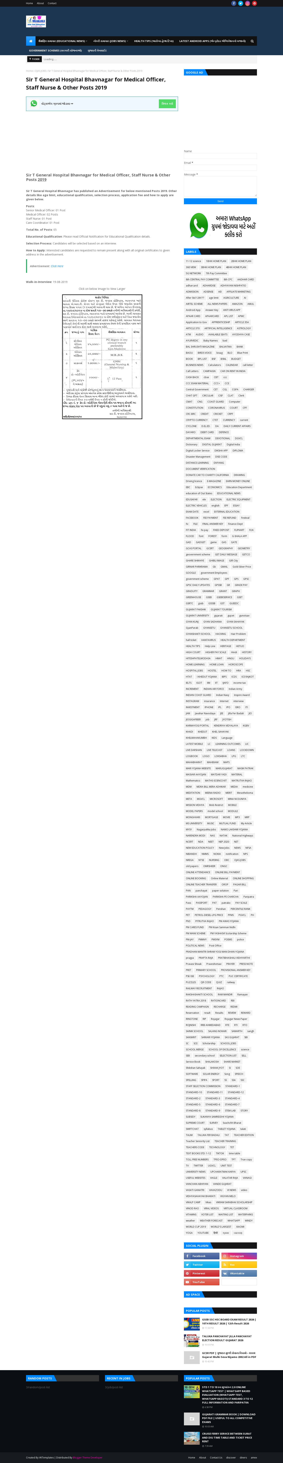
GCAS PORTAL (193, 548)
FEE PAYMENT (210, 517)
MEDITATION (193, 792)
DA (217, 426)
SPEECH (239, 1074)
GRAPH (236, 591)
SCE (196, 1043)
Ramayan (242, 994)
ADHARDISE (209, 285)
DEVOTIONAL (222, 438)
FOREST (212, 536)
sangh (250, 1031)
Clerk (241, 395)
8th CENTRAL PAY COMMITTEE (202, 279)
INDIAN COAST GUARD (198, 695)
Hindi (234, 652)
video (244, 1190)
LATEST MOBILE (194, 744)
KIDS (214, 737)
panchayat (201, 890)
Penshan (221, 909)
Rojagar (215, 1019)
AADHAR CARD (245, 279)
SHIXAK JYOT (217, 1068)
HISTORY (247, 652)
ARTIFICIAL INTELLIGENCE (218, 328)
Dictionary (191, 444)
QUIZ (219, 982)
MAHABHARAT (194, 762)
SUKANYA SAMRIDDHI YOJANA (217, 1116)
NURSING (214, 860)
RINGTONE (192, 1019)
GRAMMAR (208, 591)
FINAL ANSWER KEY (212, 524)
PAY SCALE (241, 902)
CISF (220, 395)
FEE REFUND (229, 517)
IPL (219, 707)
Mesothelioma (245, 792)
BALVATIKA (225, 346)
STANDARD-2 (193, 1098)
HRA (238, 670)
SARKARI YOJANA (210, 1037)
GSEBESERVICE (224, 597)
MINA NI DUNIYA (237, 799)
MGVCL (201, 799)
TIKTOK (220, 1153)
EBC (188, 487)
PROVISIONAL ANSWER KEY (235, 970)
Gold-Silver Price (242, 566)
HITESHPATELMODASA (198, 658)
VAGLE (213, 1178)
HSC (248, 670)
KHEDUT (202, 731)
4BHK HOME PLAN (236, 267)
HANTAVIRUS (208, 640)
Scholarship (209, 1043)
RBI (232, 1000)
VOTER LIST (207, 1214)
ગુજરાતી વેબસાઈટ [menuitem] (97, 50)
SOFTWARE (192, 1074)
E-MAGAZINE (214, 481)
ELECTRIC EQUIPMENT (238, 499)
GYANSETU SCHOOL (231, 627)
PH (252, 915)
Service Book (193, 1061)
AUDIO (199, 334)
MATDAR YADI (219, 774)
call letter (248, 365)
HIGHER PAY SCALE (215, 652)
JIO (250, 713)
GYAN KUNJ (192, 621)
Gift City (233, 560)
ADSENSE (208, 291)
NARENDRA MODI (195, 835)
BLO (230, 352)
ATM (188, 334)
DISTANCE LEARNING (197, 462)
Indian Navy (222, 695)
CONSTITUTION (194, 407)
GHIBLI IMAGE (216, 560)
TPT (233, 1159)
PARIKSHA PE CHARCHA (226, 896)
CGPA (235, 389)
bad (225, 340)
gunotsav (244, 615)
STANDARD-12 (236, 1092)
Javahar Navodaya (205, 713)
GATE (234, 542)
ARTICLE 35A (242, 322)
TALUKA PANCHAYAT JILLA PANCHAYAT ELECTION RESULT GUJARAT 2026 (227, 1338)
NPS (245, 854)
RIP (204, 1019)
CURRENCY (229, 420)
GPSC (246, 579)
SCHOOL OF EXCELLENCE (222, 1049)
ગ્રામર (226, 1233)
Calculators (214, 365)
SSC (243, 1080)
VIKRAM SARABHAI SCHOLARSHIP (234, 1202)
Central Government (197, 389)
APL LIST (228, 316)
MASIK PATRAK (245, 768)
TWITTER (198, 1165)
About (40, 3)
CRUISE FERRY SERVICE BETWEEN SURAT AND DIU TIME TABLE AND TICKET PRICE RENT (227, 1437)
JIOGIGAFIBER (193, 719)
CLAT (230, 395)
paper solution (220, 890)
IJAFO (226, 682)
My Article (246, 823)
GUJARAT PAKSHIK (196, 609)
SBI (246, 1037)
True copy (246, 1159)
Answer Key (211, 310)
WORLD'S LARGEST (221, 1226)
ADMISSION (192, 291)
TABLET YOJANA (226, 1129)
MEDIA (234, 786)
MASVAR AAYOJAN (196, 774)
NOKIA (217, 854)
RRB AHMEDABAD (210, 1025)
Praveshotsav (213, 964)
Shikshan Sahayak (195, 1068)
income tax (239, 682)
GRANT (223, 591)
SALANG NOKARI (217, 1031)
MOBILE (232, 805)
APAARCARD (212, 316)
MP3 (237, 817)
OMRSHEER (209, 866)
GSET (240, 597)
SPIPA (204, 1080)
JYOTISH (226, 719)
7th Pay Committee (216, 273)
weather (190, 1220)
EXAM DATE (192, 511)
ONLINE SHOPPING (243, 878)
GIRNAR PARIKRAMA (197, 566)
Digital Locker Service (198, 450)
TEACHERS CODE (195, 1147)
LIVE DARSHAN (194, 750)
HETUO (240, 646)
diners (243, 1457)
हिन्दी (216, 1233)
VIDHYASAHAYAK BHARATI (200, 1196)
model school (215, 811)
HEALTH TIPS (193, 646)
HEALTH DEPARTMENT (233, 640)
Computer (234, 401)
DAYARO (191, 432)
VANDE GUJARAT (222, 1184)
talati (243, 1129)
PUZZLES (191, 982)
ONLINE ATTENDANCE (198, 872)
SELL (244, 1055)
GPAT (217, 579)
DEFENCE (224, 432)
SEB (188, 1055)
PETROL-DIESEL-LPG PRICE (209, 915)
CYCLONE (191, 426)
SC (187, 1043)
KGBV (246, 725)
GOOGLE (191, 572)
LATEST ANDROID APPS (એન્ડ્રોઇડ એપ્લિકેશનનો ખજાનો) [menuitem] (212, 41)
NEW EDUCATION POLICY (200, 847)
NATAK (223, 835)
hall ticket (191, 640)
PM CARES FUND (195, 927)
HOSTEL (212, 670)
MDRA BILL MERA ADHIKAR (211, 786)
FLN (251, 530)
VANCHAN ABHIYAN (197, 1184)
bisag (219, 352)
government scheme (197, 579)
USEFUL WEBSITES (195, 1178)
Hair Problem (238, 634)
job (207, 719)
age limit (213, 297)
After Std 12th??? (195, 297)
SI (230, 1068)
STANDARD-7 (232, 1104)
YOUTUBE (203, 1233)
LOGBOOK (192, 756)
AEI (220, 291)
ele (204, 499)
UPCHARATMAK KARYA (223, 1171)
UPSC (243, 1171)
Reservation (192, 1012)
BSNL (223, 359)
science (245, 1049)
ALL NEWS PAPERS (217, 304)
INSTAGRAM (192, 701)
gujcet (231, 615)
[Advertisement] (102, 138)
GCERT (210, 548)
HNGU (230, 658)
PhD (188, 921)
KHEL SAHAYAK (220, 731)
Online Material (219, 878)
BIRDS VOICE (205, 352)
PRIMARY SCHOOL (206, 970)
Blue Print (242, 352)
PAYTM (190, 909)
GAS (224, 542)
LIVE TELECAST (214, 750)
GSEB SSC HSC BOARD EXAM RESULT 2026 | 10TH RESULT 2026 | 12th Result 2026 (229, 1321)
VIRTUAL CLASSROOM (235, 1208)
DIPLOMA (238, 450)
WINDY (249, 1220)
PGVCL (242, 915)
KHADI (189, 731)
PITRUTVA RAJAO (204, 921)
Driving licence (194, 481)
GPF (227, 579)
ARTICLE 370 (193, 328)
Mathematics (193, 780)
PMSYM (215, 939)
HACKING (221, 634)
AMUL (250, 304)
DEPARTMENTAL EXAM (198, 438)
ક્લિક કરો (167, 103)
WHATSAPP (234, 1220)
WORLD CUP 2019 (196, 1226)
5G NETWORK (193, 273)
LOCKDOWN (247, 750)
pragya (190, 957)
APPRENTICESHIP (221, 322)
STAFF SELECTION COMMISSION (203, 1086)
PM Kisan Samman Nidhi (222, 927)
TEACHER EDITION (244, 1135)
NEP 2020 (224, 841)
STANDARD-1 (232, 1086)
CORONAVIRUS (216, 407)
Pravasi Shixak (193, 964)
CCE (227, 383)
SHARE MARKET (232, 1061)
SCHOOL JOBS (228, 1043)
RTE (227, 1025)
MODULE (233, 811)
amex (254, 1457)
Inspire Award (242, 695)
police (240, 939)
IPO (228, 707)
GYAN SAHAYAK (235, 621)
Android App (193, 310)
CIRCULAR (207, 395)
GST (222, 603)
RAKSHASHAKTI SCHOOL (199, 994)
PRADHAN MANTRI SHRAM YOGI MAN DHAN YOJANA (215, 951)
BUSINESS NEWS (194, 365)
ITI (246, 707)
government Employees (214, 572)
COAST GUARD (215, 401)
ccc (225, 377)
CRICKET (218, 414)
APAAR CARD (193, 316)
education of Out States (199, 493)
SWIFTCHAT (192, 1129)
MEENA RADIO (213, 792)
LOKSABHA (221, 756)
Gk (214, 566)
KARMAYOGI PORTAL (197, 725)
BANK (240, 346)
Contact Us (216, 1457)
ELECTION (216, 499)
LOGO (206, 756)
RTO (245, 1025)
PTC (221, 976)
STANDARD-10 (194, 1092)
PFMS (231, 915)
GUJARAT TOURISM (221, 609)
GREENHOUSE (193, 597)
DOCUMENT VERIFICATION (200, 469)
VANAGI (247, 1178)
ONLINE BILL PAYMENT (227, 872)
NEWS (237, 847)
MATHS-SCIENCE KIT (216, 780)
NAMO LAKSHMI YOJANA (234, 829)
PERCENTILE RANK (240, 909)
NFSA (248, 847)
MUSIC (210, 823)
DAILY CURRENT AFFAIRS (237, 426)
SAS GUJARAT (232, 1037)
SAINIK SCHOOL (194, 1031)
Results (219, 1012)
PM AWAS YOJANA (229, 921)
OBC (226, 860)
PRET (188, 970)
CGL (225, 389)
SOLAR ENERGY (211, 1074)
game (213, 542)
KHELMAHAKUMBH (196, 737)
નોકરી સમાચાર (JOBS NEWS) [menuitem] (109, 41)
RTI (236, 1025)
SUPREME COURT (195, 1123)
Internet (224, 701)
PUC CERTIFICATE (238, 976)
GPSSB (218, 585)
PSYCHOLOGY (207, 976)
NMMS (205, 854)
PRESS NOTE (246, 964)
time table (234, 1153)
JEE (221, 713)
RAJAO (220, 988)
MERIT (229, 792)
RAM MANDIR (225, 994)
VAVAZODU (215, 1190)
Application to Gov (196, 322)
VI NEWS (231, 1190)
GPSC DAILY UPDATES (198, 585)
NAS (212, 835)
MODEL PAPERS (194, 811)
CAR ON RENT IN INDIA (233, 371)
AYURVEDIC (192, 340)
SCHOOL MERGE (195, 1049)
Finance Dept (235, 524)
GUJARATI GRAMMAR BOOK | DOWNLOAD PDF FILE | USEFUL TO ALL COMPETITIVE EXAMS (229, 1418)
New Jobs (224, 847)
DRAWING (239, 475)
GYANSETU (209, 627)
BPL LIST (202, 359)
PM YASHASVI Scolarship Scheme (228, 933)
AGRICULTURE (231, 297)
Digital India (233, 444)
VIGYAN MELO (228, 1196)
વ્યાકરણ (238, 1233)
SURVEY (214, 1123)
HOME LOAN (217, 664)
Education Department (239, 487)
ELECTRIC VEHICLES (196, 505)
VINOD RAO (192, 1208)
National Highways (242, 835)
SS (225, 1080)
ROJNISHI (191, 1025)
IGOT (199, 682)
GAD (188, 542)
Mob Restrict (216, 805)
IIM (208, 682)
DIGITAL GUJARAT (212, 444)
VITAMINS (191, 1214)
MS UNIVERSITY (194, 823)
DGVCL (239, 438)
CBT (216, 377)
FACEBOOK (192, 517)
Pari (236, 890)
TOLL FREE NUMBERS (197, 1159)
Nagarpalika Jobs (206, 829)
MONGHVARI (193, 817)
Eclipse (199, 487)
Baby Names (210, 340)
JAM (188, 713)
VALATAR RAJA (230, 1178)
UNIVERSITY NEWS (195, 1171)
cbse (206, 377)
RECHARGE (220, 1006)
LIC (247, 744)
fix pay (204, 530)
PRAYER (230, 964)
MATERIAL (236, 774)
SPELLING (191, 1080)
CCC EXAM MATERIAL (197, 383)
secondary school (205, 1055)
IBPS (224, 676)
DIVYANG (219, 462)
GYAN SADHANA (212, 621)
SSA (234, 1080)
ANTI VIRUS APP (231, 310)
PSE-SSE (190, 976)
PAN (188, 890)
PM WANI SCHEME (195, 933)
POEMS (228, 939)
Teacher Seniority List (198, 1141)
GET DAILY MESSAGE (226, 554)
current (244, 420)
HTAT (189, 676)
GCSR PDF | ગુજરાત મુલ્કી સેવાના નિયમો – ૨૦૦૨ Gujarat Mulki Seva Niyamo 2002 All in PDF (229, 1355)
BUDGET (236, 359)
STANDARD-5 (193, 1104)
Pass (188, 902)
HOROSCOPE (236, 664)
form (224, 536)
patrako (226, 902)
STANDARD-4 (232, 1098)
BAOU (189, 352)
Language (227, 737)
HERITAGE (225, 646)
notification (232, 854)
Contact (52, 3)
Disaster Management (198, 456)
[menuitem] (31, 41)
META (189, 799)
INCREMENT (192, 689)
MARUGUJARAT (224, 768)
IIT (216, 682)
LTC (243, 756)
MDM (189, 786)
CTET (215, 420)
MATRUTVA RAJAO (242, 780)
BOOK (189, 359)
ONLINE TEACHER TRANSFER (201, 884)
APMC (241, 316)
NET (236, 841)
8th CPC (228, 279)
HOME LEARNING (195, 664)
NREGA (190, 860)
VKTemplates (46, 1457)
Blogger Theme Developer (87, 1457)
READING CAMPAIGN (197, 1006)
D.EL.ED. (205, 426)
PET (188, 915)
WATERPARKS (245, 1214)
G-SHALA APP (239, 536)
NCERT (189, 841)
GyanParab (192, 627)
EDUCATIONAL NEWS (228, 493)
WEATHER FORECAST (211, 1220)
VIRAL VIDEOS (211, 1208)
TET (232, 1147)
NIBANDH (191, 854)
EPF (226, 505)
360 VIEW (191, 267)
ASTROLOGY (244, 328)
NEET (211, 841)
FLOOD (190, 536)
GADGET (200, 542)
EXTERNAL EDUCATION (226, 511)
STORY (244, 1110)
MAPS (226, 762)
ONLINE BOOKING (196, 878)
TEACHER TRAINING (225, 1141)
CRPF (230, 414)
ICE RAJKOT (248, 676)
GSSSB (211, 603)
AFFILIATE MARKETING (239, 291)
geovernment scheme (198, 554)
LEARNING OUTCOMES (228, 744)
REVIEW (232, 1012)
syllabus (208, 1129)
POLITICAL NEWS (195, 945)
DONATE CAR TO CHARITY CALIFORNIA (207, 475)
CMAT (189, 401)
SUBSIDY (190, 1116)
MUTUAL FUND (227, 823)
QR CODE (206, 982)
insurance (209, 701)
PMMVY (203, 939)
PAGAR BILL (239, 884)
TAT (227, 1135)
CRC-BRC (191, 414)
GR (228, 585)
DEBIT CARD (207, 432)
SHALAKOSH (212, 1061)
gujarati (218, 615)
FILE (195, 524)
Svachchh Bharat (232, 1123)
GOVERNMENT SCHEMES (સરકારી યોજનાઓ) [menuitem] (55, 50)
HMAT (219, 658)
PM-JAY (190, 939)
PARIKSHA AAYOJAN (197, 896)
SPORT (215, 1080)
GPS (236, 579)
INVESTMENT (193, 707)
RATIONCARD (218, 1000)
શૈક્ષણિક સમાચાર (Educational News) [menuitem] (61, 41)
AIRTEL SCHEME (194, 304)
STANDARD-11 (215, 1092)
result (207, 1012)
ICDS (234, 676)
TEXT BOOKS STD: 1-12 (198, 1153)
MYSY (189, 829)
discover (231, 1457)
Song (227, 1074)
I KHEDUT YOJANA (207, 676)
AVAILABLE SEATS (217, 334)
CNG (199, 401)
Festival (245, 517)
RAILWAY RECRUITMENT (199, 988)
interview (238, 701)
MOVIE (226, 817)
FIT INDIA (191, 530)
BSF (214, 359)
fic (187, 524)
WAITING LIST (225, 1214)
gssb (200, 603)
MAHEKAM (212, 762)
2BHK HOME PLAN (241, 261)
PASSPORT (201, 902)
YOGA (189, 1233)
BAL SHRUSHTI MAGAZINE (200, 346)
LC (209, 744)
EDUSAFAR (192, 499)
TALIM (189, 1135)
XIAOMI (240, 1226)
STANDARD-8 (193, 1110)
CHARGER (248, 389)
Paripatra (249, 896)
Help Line (210, 646)
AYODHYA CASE (241, 334)
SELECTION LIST (228, 1055)
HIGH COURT (193, 652)
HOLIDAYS (245, 658)
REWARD (245, 1012)
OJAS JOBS (40, 71)
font (201, 536)
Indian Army (235, 689)
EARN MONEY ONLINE (238, 481)
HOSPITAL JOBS (194, 670)
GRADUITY (192, 591)
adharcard (192, 285)
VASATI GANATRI (195, 1190)
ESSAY (236, 505)
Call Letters (192, 371)
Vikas (208, 1202)
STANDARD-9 (212, 1110)
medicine (248, 786)
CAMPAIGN (209, 371)
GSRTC (189, 603)
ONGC (223, 866)
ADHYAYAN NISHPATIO (233, 285)
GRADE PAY (241, 585)
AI (245, 297)
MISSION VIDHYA (195, 805)
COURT (234, 407)
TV (187, 1165)
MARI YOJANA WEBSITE (198, 768)
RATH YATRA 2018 (196, 1000)
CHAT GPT (191, 395)
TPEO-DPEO (220, 1159)
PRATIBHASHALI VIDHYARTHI (234, 957)
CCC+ (217, 383)
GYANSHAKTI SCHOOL (198, 634)
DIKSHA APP (221, 450)
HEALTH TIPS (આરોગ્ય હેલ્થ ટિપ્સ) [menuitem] (153, 41)
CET (216, 389)
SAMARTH (236, 1031)
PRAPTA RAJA (206, 957)
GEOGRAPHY (226, 548)
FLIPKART (239, 530)
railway (231, 982)
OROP (225, 884)
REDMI (234, 1006)
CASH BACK (192, 377)
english (215, 505)
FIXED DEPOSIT (221, 530)
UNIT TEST (226, 1165)
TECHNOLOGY (217, 1147)
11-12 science (193, 261)
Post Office (215, 945)
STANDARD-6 (212, 1104)
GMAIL (224, 566)
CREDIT (205, 414)
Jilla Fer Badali (236, 713)
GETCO (246, 554)
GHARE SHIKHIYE (195, 560)
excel (206, 511)
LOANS (231, 750)
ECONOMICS (215, 487)
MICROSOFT (216, 799)
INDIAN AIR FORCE (214, 689)
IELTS (188, 682)
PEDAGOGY (205, 909)
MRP (247, 817)
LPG (234, 756)
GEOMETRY (244, 548)
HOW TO (226, 670)
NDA (200, 841)
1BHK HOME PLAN (216, 261)
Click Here (57, 266)
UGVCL (212, 1165)
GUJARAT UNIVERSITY (197, 615)
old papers (192, 866)
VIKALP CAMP (193, 1202)
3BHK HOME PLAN (211, 267)
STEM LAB (230, 1110)
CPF (245, 407)
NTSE (201, 860)
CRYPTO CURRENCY (197, 420)
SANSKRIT (191, 1037)
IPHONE (209, 707)
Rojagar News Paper (236, 1019)
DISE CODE (221, 456)
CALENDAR (232, 365)
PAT (214, 902)
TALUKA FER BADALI (209, 1135)
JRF (215, 719)
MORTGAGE (211, 817)
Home (29, 3)
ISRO (237, 707)
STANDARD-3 (212, 1098)
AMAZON (237, 304)
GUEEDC (234, 603)
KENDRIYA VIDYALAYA (226, 725)
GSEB (209, 597)
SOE (238, 1068)
